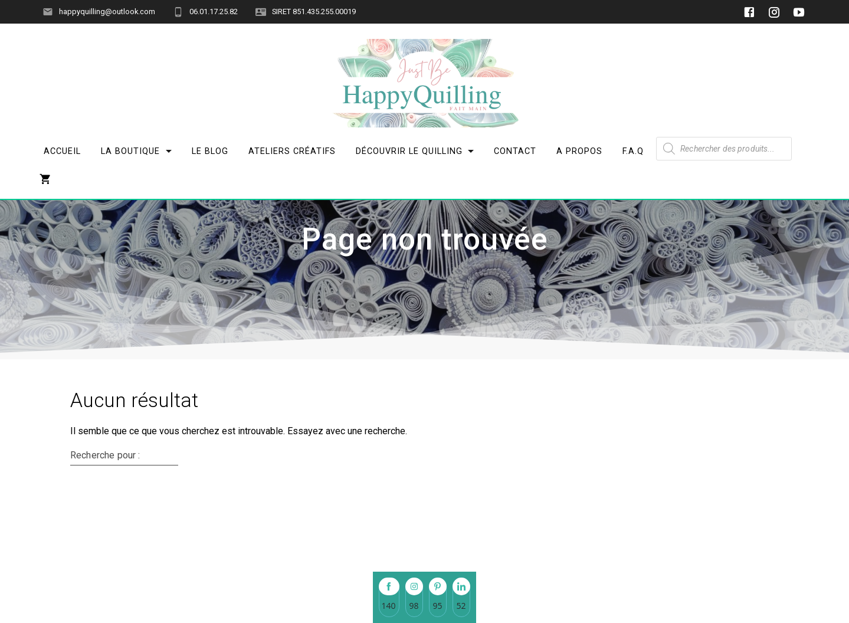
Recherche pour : (105, 529)
